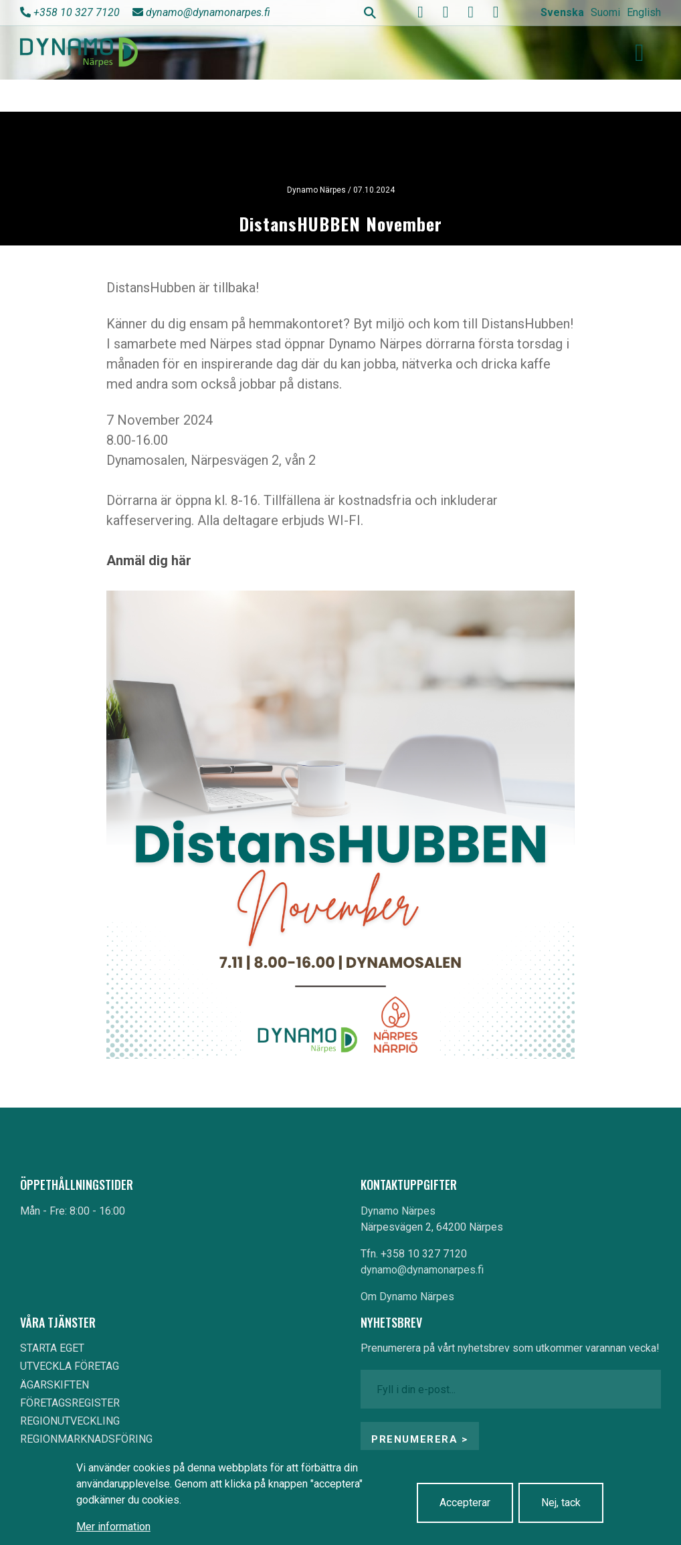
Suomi (605, 12)
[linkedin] (495, 12)
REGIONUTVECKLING (70, 1421)
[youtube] (445, 12)
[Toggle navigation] (639, 53)
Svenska (562, 12)
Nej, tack (561, 1502)
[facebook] (420, 12)
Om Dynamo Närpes (407, 1296)
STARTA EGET (52, 1348)
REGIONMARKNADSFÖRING (86, 1439)
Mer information (113, 1526)
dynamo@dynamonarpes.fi (208, 12)
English (644, 12)
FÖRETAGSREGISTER (70, 1403)
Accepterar (465, 1502)
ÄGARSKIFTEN (54, 1384)
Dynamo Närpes (398, 1211)
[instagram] (471, 12)
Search (370, 13)
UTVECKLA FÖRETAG (69, 1366)
